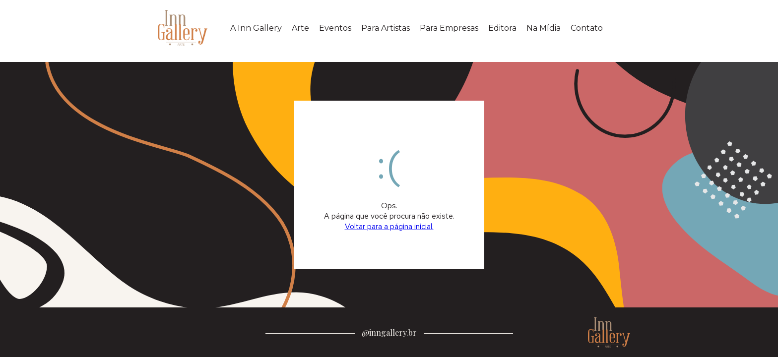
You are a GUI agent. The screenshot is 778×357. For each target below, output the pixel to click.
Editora (502, 28)
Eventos (335, 28)
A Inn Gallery (256, 28)
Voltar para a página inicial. (389, 226)
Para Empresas (449, 28)
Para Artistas (385, 28)
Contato (587, 28)
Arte (300, 28)
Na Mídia (543, 28)
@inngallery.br (389, 332)
